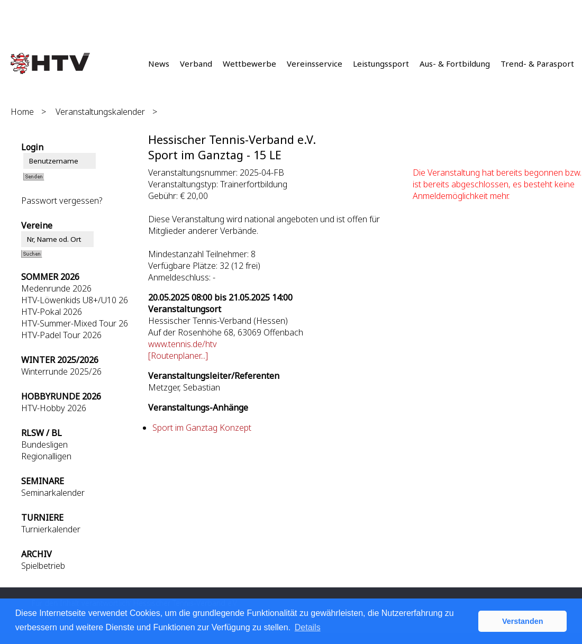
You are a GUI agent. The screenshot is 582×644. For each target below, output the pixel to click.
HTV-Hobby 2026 (53, 408)
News (158, 63)
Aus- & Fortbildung (455, 63)
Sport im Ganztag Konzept (201, 427)
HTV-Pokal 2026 (51, 312)
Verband (196, 63)
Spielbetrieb (43, 566)
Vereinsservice (314, 63)
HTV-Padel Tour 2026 (61, 335)
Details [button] (308, 627)
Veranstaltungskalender (100, 111)
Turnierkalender (50, 529)
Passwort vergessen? (61, 200)
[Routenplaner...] (178, 355)
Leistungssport (381, 63)
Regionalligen (46, 456)
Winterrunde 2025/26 (61, 371)
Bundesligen (44, 444)
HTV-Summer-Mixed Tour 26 (74, 323)
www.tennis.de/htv (182, 344)
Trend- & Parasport (537, 63)
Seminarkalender (53, 492)
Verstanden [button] (522, 621)
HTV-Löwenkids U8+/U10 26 (74, 300)
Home (22, 111)
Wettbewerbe (249, 63)
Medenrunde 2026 (56, 288)
